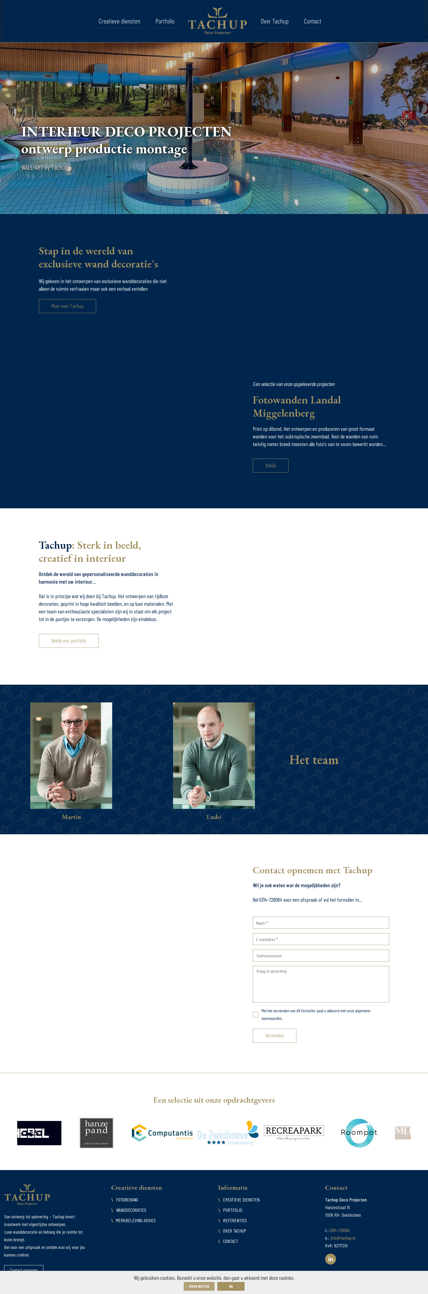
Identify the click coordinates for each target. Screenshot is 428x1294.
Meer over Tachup (67, 305)
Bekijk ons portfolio (68, 640)
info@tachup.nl (342, 1238)
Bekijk (270, 465)
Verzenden (274, 1035)
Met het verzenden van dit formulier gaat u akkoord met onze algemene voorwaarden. (315, 1014)
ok (231, 1286)
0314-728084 (340, 1230)
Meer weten (199, 1286)
